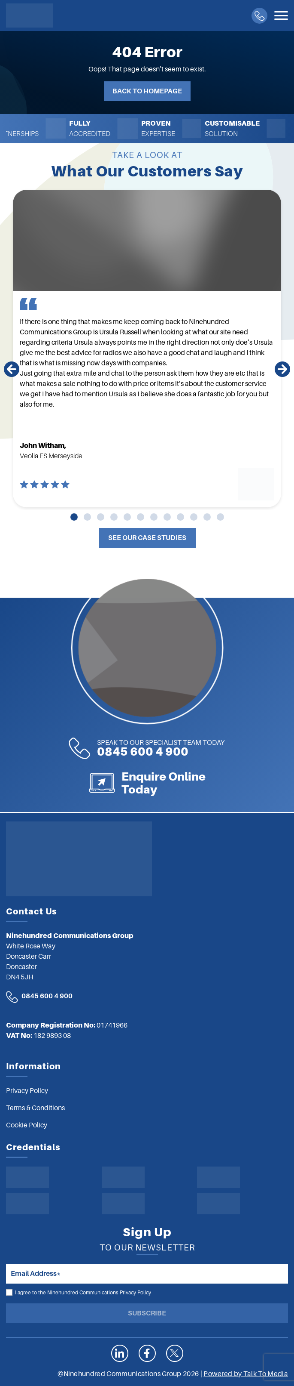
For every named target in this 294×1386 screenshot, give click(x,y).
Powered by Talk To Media (245, 1374)
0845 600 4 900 (113, 748)
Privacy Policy (135, 1293)
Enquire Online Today (211, 783)
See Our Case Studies (147, 538)
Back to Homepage (147, 91)
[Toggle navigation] (281, 15)
